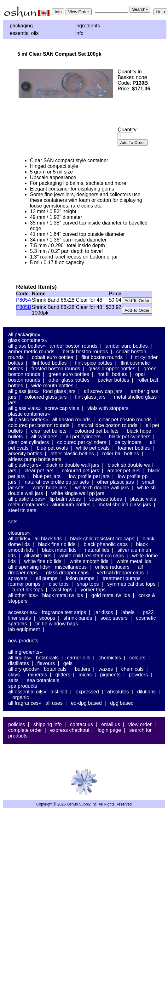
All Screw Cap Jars (103, 391)
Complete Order (25, 730)
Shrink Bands (78, 618)
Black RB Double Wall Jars (72, 465)
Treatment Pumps (122, 578)
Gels (67, 663)
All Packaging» (24, 334)
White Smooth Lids (89, 561)
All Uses (53, 703)
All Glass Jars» (23, 391)
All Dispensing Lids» (29, 567)
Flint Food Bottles (49, 363)
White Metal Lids (134, 561)
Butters (82, 669)
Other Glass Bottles (69, 380)
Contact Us (81, 724)
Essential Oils (24, 33)
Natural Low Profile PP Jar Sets (57, 482)
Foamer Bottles (134, 448)
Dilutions (146, 691)
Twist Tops (61, 589)
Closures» (19, 533)
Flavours (46, 663)
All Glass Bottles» (26, 346)
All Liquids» (20, 657)
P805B (23, 307)
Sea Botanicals (43, 680)
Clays (14, 674)
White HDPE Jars (50, 487)
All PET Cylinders (83, 436)
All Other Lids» (23, 595)
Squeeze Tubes (105, 499)
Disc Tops (59, 584)
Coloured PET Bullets (97, 431)
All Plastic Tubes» (26, 499)
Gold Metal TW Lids (110, 595)
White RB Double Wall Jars (102, 487)
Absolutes (118, 691)
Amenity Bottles (25, 453)
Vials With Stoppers (108, 408)
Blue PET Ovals (52, 448)
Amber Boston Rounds (73, 346)
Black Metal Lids (59, 550)
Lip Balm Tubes (65, 499)
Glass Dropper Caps (67, 572)
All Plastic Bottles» (28, 419)
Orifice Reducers (112, 567)
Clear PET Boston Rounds (125, 419)
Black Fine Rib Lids (56, 544)
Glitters (62, 674)
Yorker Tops (93, 589)
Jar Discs (104, 612)
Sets (12, 521)
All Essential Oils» (27, 691)
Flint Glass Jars (90, 397)
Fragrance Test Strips (64, 612)
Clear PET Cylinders (28, 442)
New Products (23, 640)
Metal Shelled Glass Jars (125, 504)
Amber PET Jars (123, 470)
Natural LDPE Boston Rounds (107, 425)
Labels (128, 612)
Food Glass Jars (59, 391)
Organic (20, 697)
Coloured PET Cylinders (81, 442)
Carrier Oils (78, 657)
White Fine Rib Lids (42, 561)
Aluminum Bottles (71, 504)
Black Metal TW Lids (62, 595)
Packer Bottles (113, 380)
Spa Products (22, 686)
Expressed (87, 691)
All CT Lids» (19, 538)
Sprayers (17, 578)
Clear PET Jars (39, 470)
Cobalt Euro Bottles (52, 357)
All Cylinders (44, 436)
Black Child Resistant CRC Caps (102, 538)
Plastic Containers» (29, 414)
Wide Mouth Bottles (52, 385)
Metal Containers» (28, 504)
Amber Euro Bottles (127, 346)
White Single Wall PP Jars (77, 493)
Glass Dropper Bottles (112, 368)
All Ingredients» (25, 652)
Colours (137, 657)
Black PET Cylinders (129, 436)
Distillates (18, 663)
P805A (23, 300)
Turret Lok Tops (27, 589)
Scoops (47, 618)
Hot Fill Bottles (112, 374)
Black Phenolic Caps (106, 544)
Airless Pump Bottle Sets (34, 459)
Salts (13, 680)
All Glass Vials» (24, 408)
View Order (140, 724)
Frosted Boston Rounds (56, 368)
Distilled (58, 691)
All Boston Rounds (71, 419)
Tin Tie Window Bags (56, 623)
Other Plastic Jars (115, 482)
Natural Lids (97, 550)
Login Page (109, 730)
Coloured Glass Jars (46, 397)
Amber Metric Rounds (31, 351)
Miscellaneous (71, 567)
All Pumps (46, 578)
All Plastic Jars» (24, 465)
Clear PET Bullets (49, 431)
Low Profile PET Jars (89, 476)
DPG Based (122, 703)
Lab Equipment (24, 629)
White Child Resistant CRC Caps (92, 555)
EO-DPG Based (86, 703)
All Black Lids (48, 538)
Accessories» (23, 612)
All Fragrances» (24, 703)
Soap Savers (114, 618)
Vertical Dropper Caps (120, 572)
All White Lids (37, 555)
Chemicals (110, 657)
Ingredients (87, 25)
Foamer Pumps (24, 584)
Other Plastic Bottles (72, 453)
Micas (85, 674)
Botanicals (47, 657)
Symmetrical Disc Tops (131, 584)
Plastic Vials (143, 499)
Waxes (106, 669)
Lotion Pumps (80, 578)
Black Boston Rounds (85, 351)
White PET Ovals (93, 448)
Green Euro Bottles (69, 374)
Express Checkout (70, 730)
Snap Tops (88, 584)
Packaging (21, 25)
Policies (16, 724)
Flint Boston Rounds (102, 357)
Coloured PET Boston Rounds (38, 425)
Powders (138, 674)
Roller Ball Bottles (120, 453)
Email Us (110, 724)
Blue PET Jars (47, 476)
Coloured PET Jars (80, 470)
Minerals (37, 674)
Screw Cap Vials (62, 408)
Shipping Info (47, 724)
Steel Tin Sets (22, 510)
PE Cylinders (127, 442)
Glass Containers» (28, 340)
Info (79, 33)
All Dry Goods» (24, 669)
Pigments (110, 674)
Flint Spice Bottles (93, 363)
